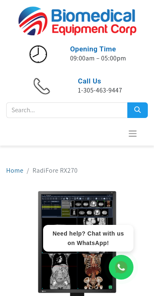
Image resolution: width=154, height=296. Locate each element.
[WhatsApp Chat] (121, 267)
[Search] (137, 110)
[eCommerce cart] (112, 133)
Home (14, 170)
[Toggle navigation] (132, 133)
